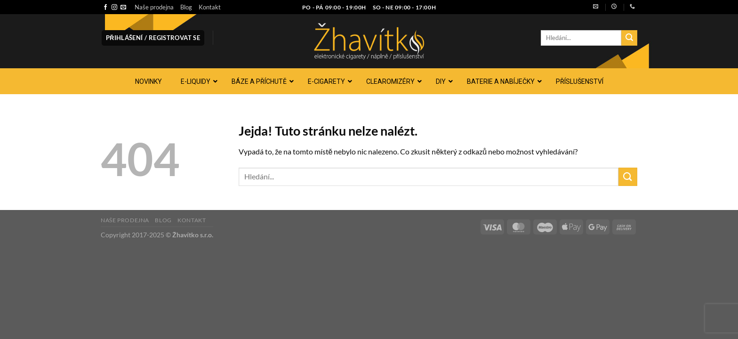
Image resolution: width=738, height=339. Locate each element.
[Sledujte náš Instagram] (114, 7)
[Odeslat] (629, 38)
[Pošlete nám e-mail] (123, 7)
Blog (186, 7)
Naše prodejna (154, 7)
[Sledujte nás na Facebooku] (105, 7)
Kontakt (210, 7)
